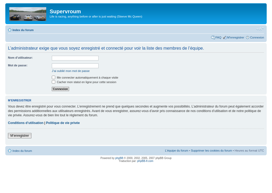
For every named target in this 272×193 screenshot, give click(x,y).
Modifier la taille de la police (260, 29)
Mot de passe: (17, 65)
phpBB (119, 158)
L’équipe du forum (176, 150)
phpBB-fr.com (145, 161)
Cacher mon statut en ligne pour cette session (84, 82)
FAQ (218, 37)
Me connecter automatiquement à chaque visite (85, 77)
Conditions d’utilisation (25, 123)
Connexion (257, 37)
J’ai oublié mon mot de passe (71, 70)
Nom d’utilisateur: (20, 57)
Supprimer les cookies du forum (211, 150)
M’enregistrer (235, 37)
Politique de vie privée (63, 123)
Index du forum (22, 30)
